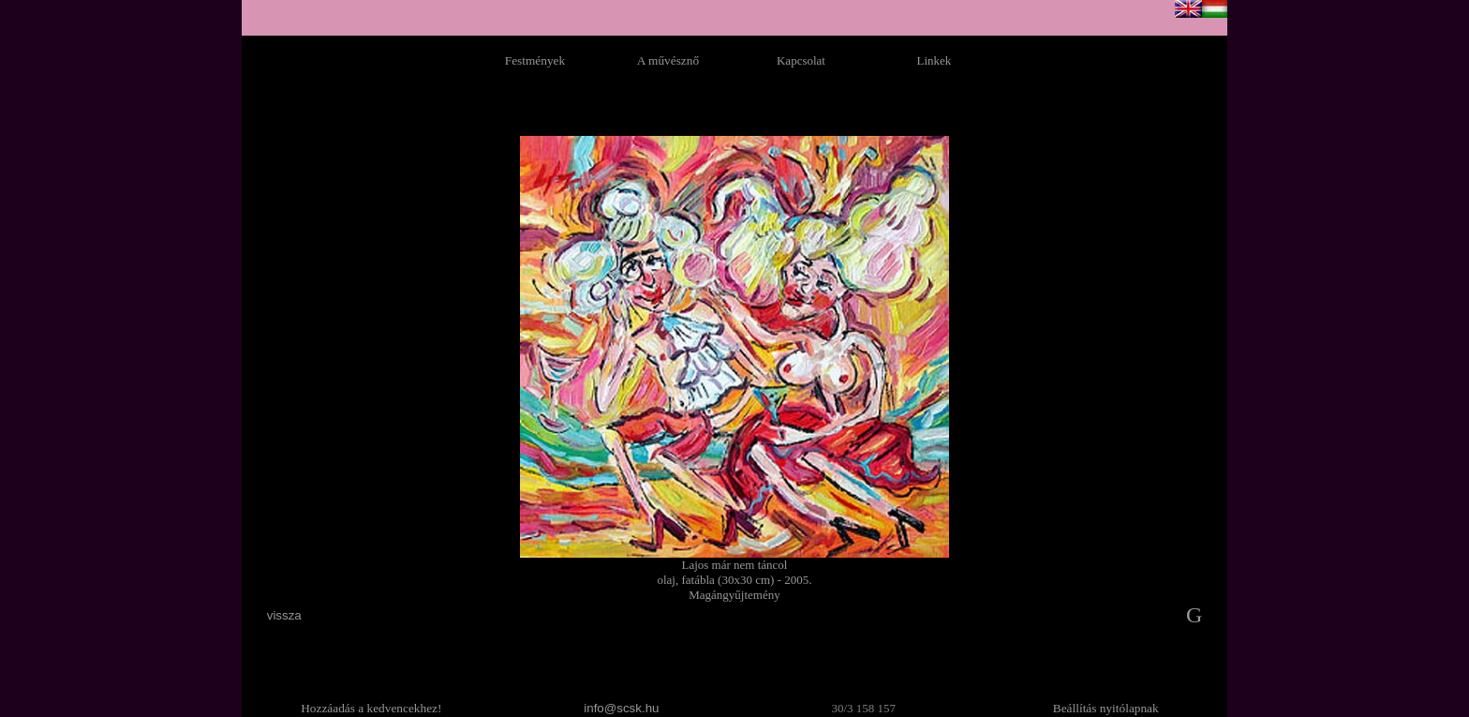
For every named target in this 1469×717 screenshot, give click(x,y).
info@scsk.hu (621, 708)
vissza (284, 615)
